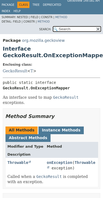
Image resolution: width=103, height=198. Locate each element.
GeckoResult (15, 71)
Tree (36, 4)
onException (59, 162)
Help (16, 11)
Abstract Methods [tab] (28, 138)
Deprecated (52, 4)
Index (6, 11)
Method (61, 17)
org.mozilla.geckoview (43, 40)
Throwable (17, 162)
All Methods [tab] (21, 130)
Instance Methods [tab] (61, 130)
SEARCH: (45, 29)
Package (8, 4)
